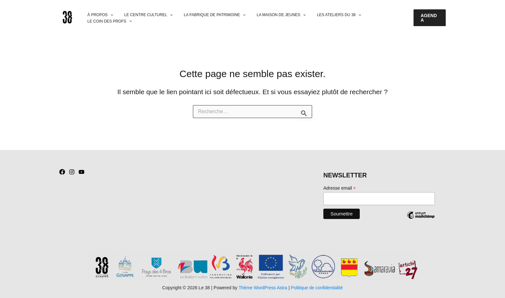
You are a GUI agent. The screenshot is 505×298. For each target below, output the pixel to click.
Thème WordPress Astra (262, 287)
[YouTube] (81, 172)
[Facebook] (62, 172)
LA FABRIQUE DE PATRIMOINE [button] (208, 18)
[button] (110, 18)
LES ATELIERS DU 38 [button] (325, 18)
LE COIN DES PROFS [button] (377, 18)
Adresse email (339, 188)
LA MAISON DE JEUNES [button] (271, 18)
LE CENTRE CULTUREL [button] (145, 18)
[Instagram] (72, 172)
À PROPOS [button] (100, 18)
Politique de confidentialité (317, 287)
